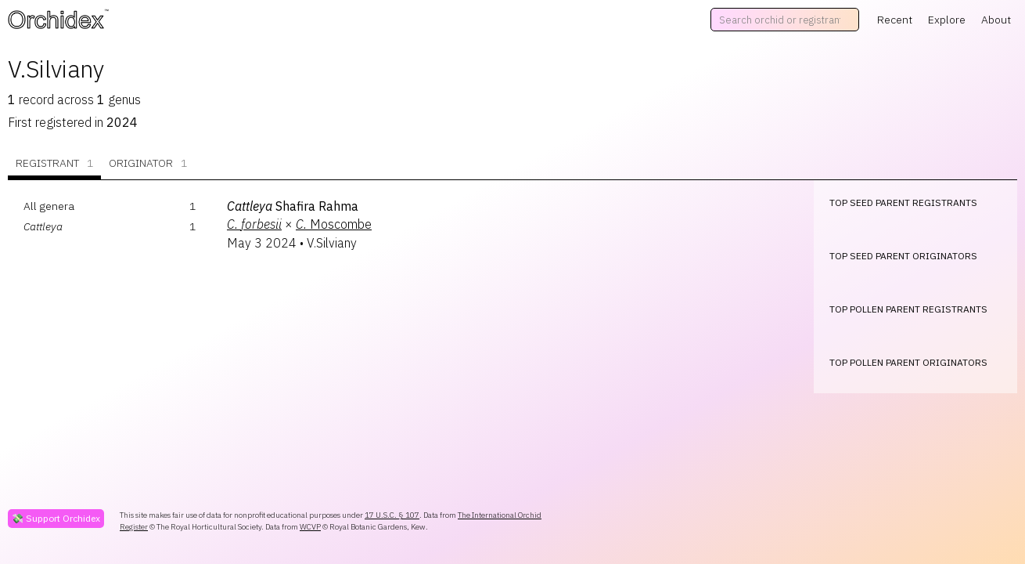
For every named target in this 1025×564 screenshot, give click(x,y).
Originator (148, 163)
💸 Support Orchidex (56, 518)
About (996, 20)
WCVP (310, 527)
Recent (894, 20)
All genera (48, 206)
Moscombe (334, 224)
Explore (947, 20)
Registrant (54, 163)
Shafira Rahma (292, 206)
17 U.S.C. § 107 (392, 515)
